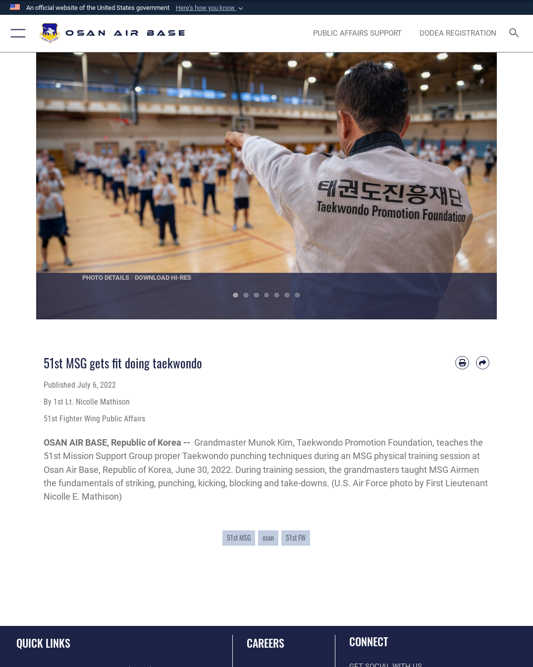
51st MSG (239, 538)
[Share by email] (482, 362)
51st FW (296, 538)
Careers (265, 643)
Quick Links (43, 643)
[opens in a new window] (357, 33)
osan (268, 538)
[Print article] (462, 362)
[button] (210, 8)
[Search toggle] (516, 33)
